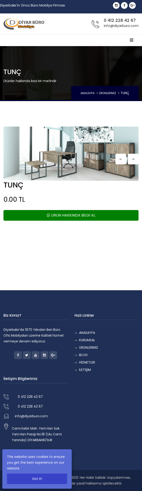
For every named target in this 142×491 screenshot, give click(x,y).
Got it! (37, 478)
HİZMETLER (87, 362)
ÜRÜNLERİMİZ (107, 93)
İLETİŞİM (85, 369)
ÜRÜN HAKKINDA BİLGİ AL (71, 215)
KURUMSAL (87, 340)
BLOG (83, 355)
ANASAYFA (87, 93)
